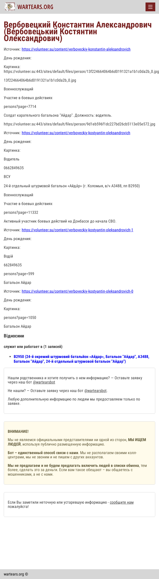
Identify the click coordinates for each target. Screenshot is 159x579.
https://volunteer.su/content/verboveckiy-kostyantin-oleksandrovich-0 (77, 291)
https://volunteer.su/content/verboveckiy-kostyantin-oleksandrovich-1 (77, 230)
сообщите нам (122, 502)
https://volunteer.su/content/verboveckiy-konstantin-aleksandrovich (76, 49)
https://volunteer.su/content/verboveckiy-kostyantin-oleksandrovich (76, 132)
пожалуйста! (18, 506)
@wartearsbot (44, 382)
